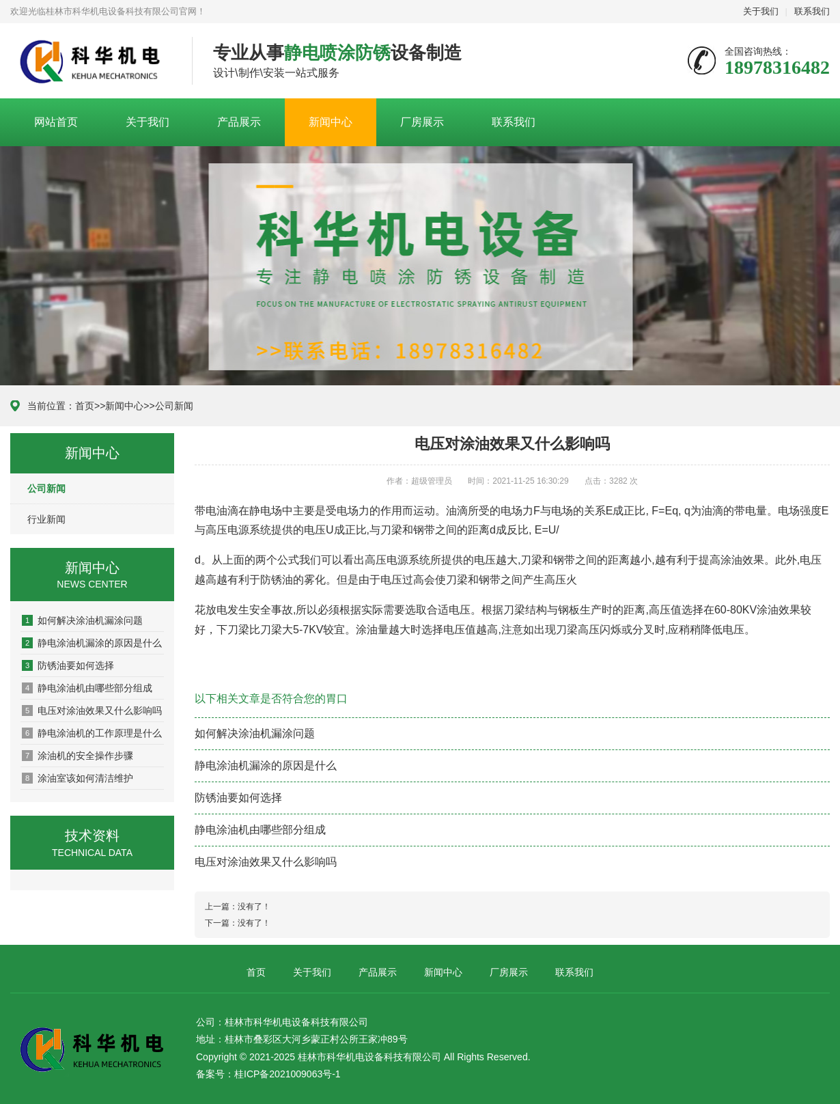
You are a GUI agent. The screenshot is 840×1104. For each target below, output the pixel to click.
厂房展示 (422, 122)
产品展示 (239, 122)
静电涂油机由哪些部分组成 (87, 687)
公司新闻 (174, 405)
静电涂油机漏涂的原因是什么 (92, 642)
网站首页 (56, 122)
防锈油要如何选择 (68, 665)
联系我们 (812, 11)
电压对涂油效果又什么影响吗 (92, 710)
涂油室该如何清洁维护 (77, 778)
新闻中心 (330, 122)
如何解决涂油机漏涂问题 (82, 620)
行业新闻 (46, 519)
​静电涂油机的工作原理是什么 (92, 733)
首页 (84, 405)
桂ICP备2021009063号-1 (287, 1073)
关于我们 (761, 11)
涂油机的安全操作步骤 (77, 755)
